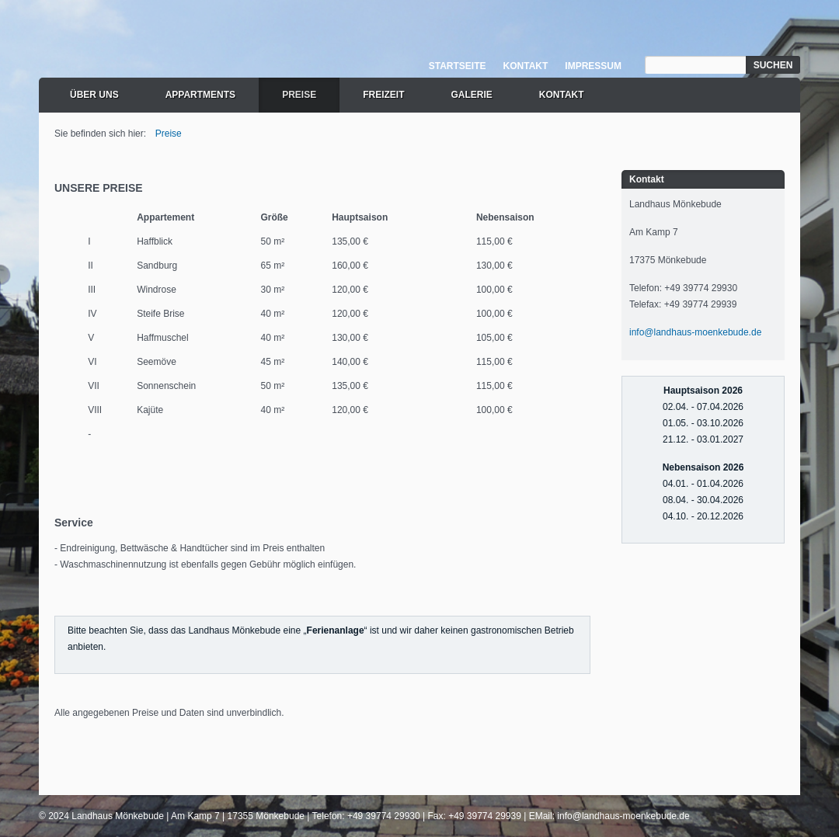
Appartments (200, 94)
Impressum (593, 66)
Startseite (457, 66)
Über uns (94, 94)
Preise (299, 94)
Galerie (471, 94)
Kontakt (525, 66)
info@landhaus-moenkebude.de (695, 332)
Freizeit (383, 94)
